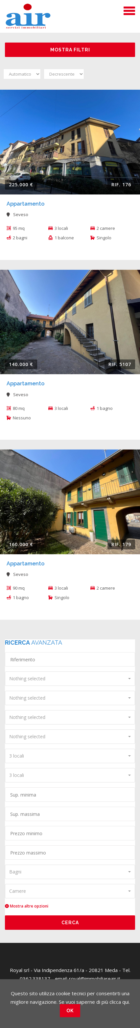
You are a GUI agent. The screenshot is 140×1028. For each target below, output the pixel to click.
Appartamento (25, 204)
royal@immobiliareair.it (94, 978)
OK (70, 1010)
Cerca (70, 922)
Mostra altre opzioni (26, 906)
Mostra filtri (70, 49)
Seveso (17, 214)
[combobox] (70, 678)
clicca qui (119, 1002)
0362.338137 (35, 978)
